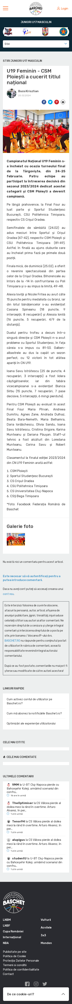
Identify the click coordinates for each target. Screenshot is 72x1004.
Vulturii (46, 920)
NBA (6, 943)
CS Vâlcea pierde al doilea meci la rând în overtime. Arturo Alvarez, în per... (34, 806)
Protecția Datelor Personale (21, 960)
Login (62, 8)
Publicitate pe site (14, 951)
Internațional (12, 937)
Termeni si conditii (14, 965)
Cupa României (13, 931)
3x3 (43, 935)
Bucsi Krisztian (28, 91)
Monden (46, 943)
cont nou (8, 594)
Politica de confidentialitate (21, 969)
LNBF (6, 925)
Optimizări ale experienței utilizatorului (31, 723)
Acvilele (46, 927)
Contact (8, 974)
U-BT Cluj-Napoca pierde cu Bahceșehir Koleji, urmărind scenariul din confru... (33, 788)
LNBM (7, 920)
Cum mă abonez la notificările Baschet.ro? (34, 713)
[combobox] (36, 44)
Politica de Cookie (14, 956)
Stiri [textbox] (7, 44)
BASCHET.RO (12, 640)
